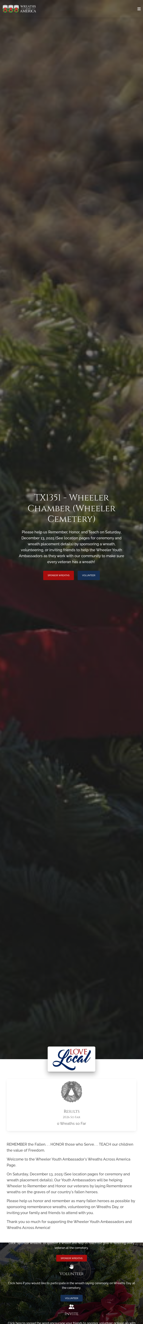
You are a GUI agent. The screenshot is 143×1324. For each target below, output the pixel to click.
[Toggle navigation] (139, 9)
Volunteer (88, 575)
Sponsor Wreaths (58, 575)
